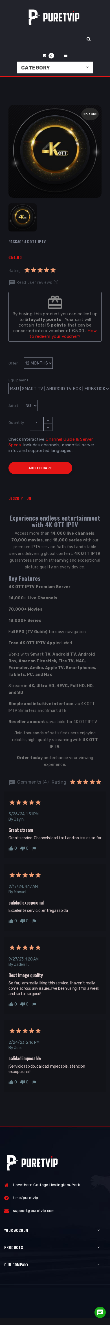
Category (35, 68)
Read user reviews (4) (33, 282)
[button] (48, 55)
